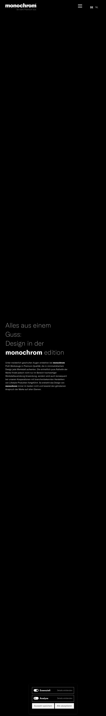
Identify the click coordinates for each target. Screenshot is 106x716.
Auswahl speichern (43, 705)
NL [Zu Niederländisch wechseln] (96, 7)
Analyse (44, 698)
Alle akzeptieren (64, 705)
